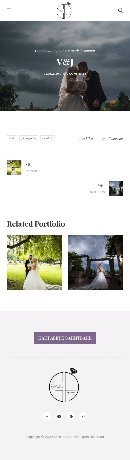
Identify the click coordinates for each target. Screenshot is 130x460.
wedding (47, 138)
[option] (34, 265)
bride (12, 138)
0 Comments (77, 74)
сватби (89, 50)
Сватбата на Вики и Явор (57, 50)
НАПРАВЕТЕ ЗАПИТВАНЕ (65, 338)
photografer (28, 138)
